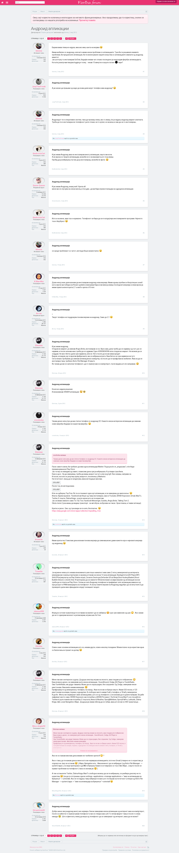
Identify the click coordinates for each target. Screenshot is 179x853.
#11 (143, 403)
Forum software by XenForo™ (48, 850)
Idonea (66, 32)
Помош (127, 847)
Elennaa (39, 351)
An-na (39, 319)
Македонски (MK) (36, 847)
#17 (143, 661)
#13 (143, 520)
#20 (143, 826)
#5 (143, 201)
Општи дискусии (47, 32)
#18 (143, 711)
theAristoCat (39, 159)
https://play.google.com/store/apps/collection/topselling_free (76, 511)
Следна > (72, 38)
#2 (143, 102)
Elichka (39, 652)
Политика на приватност (140, 850)
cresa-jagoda (59, 631)
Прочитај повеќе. (87, 20)
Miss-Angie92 (38, 732)
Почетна (133, 847)
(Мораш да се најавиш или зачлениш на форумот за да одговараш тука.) (123, 835)
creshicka (39, 426)
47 (66, 38)
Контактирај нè (118, 847)
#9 (143, 329)
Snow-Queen (39, 191)
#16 (143, 627)
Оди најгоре (142, 847)
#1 (143, 71)
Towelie (39, 577)
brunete (39, 545)
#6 (143, 233)
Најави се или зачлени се (166, 1)
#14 (143, 555)
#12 (143, 435)
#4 (143, 169)
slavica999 (39, 617)
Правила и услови (124, 850)
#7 (143, 265)
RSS (148, 847)
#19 (143, 791)
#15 (143, 596)
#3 (143, 134)
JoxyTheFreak (39, 92)
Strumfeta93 (39, 816)
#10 (143, 373)
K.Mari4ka (39, 287)
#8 (143, 297)
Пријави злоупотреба (109, 850)
